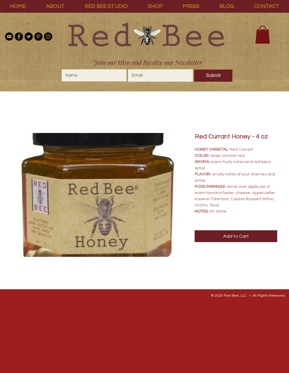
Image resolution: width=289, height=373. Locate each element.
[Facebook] (19, 36)
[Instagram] (48, 36)
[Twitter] (28, 36)
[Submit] (213, 76)
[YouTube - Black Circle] (9, 36)
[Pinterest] (38, 36)
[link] (262, 35)
